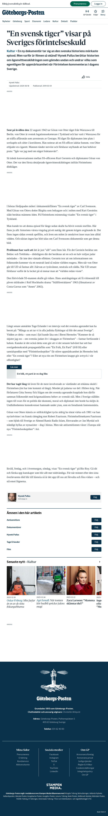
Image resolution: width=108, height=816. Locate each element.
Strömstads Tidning (45, 799)
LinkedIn (54, 771)
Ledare (46, 21)
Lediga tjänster (85, 761)
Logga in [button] (98, 3)
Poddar (73, 21)
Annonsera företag (85, 754)
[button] (103, 13)
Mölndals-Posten (98, 796)
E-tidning (23, 757)
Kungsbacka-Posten (34, 796)
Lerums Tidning (61, 796)
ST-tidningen (33, 799)
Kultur (55, 21)
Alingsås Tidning (71, 793)
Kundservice (23, 761)
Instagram (54, 757)
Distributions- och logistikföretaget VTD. (77, 799)
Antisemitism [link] (13, 520)
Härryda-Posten (21, 796)
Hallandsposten (9, 796)
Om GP (85, 774)
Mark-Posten (72, 796)
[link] (23, 13)
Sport (27, 21)
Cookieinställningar (85, 768)
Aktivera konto (23, 764)
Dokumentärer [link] (14, 527)
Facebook (54, 754)
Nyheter (6, 21)
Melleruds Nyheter (84, 796)
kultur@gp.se (22, 499)
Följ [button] (95, 497)
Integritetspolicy (85, 771)
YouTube (54, 768)
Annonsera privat (85, 757)
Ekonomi (36, 21)
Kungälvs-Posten (49, 796)
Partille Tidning (22, 799)
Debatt (64, 21)
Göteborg (17, 21)
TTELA (56, 799)
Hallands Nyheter (95, 793)
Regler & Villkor (85, 764)
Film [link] (9, 549)
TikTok (54, 761)
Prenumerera (23, 754)
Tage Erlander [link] (13, 542)
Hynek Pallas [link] (14, 82)
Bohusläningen (83, 793)
